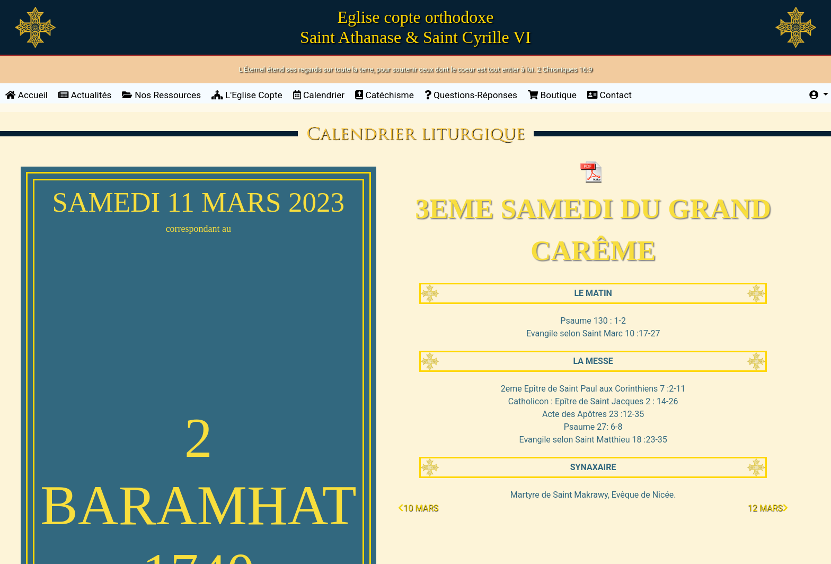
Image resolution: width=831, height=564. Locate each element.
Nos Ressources (161, 95)
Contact (609, 95)
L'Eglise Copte (246, 95)
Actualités (85, 95)
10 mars (418, 508)
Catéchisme (384, 95)
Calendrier (319, 95)
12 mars (768, 508)
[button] (819, 95)
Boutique (552, 95)
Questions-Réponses (471, 95)
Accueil (29, 94)
